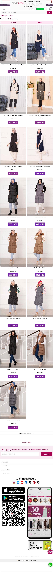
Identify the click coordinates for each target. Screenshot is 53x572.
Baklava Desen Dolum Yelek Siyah (13, 318)
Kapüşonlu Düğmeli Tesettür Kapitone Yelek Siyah (13, 64)
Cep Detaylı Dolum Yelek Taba (13, 267)
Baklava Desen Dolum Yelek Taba (40, 267)
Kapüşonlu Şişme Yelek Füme (13, 420)
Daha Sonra (32, 9)
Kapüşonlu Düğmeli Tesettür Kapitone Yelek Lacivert (40, 64)
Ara (49, 12)
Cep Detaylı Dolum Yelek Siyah (13, 217)
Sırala (13, 23)
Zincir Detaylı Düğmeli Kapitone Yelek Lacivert (40, 166)
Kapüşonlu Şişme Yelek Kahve (40, 369)
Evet (40, 9)
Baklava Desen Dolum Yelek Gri (40, 318)
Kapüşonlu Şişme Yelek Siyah (13, 369)
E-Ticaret (22, 560)
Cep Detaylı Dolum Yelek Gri (40, 217)
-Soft (18, 560)
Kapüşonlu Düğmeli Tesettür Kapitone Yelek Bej (13, 115)
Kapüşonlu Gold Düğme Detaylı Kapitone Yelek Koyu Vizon (40, 116)
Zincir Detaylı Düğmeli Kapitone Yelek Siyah (13, 166)
